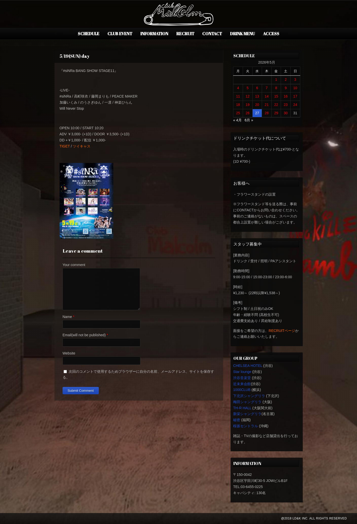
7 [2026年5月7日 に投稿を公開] (267, 88)
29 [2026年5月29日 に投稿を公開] (276, 113)
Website (69, 353)
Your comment (74, 265)
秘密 (236, 420)
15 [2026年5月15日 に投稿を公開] (276, 96)
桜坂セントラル (245, 426)
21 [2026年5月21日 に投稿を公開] (267, 105)
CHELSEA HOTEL (247, 366)
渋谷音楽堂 (242, 378)
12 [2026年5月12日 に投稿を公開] (248, 96)
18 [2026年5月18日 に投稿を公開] (238, 105)
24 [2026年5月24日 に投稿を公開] (295, 105)
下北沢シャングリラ (249, 396)
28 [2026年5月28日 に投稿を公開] (267, 113)
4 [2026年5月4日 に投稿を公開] (238, 88)
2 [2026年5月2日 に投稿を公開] (286, 80)
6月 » (249, 120)
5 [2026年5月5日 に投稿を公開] (248, 88)
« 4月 (237, 120)
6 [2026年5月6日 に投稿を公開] (257, 88)
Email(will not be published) (84, 335)
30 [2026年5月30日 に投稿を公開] (286, 113)
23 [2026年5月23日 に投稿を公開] (286, 105)
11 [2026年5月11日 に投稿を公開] (238, 96)
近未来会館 (242, 384)
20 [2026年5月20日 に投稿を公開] (257, 105)
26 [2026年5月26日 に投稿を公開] (248, 113)
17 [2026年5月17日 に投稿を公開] (295, 96)
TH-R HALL (242, 408)
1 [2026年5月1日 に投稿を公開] (276, 80)
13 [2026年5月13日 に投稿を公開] (257, 96)
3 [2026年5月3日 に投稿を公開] (295, 80)
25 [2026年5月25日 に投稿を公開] (238, 113)
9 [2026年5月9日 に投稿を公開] (286, 88)
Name (67, 317)
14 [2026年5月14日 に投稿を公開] (267, 96)
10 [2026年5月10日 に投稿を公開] (295, 88)
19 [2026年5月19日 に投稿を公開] (248, 105)
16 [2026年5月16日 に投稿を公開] (286, 96)
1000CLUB (242, 390)
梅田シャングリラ (247, 402)
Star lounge (242, 372)
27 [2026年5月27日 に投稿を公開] (257, 113)
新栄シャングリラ (247, 414)
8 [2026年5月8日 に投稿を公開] (276, 88)
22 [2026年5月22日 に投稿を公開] (276, 105)
